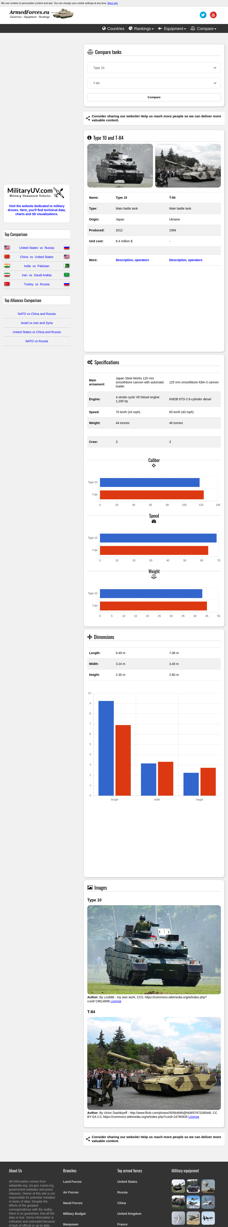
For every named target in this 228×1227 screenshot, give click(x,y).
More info (113, 3)
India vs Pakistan (36, 266)
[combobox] (154, 67)
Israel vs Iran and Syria (37, 323)
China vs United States (36, 257)
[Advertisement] (36, 110)
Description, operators (132, 260)
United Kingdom (129, 1213)
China (121, 1203)
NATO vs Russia (36, 341)
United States (127, 1181)
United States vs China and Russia (37, 332)
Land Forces (72, 1181)
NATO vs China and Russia (37, 314)
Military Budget (74, 1213)
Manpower (71, 1224)
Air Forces (71, 1192)
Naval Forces (73, 1203)
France (122, 1224)
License (116, 1001)
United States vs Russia (36, 248)
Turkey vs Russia (37, 284)
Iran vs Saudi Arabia (36, 275)
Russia (122, 1192)
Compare (154, 97)
